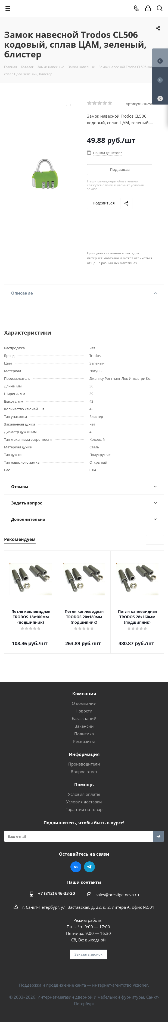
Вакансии (84, 726)
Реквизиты (84, 741)
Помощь (84, 785)
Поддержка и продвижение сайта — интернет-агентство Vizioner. (84, 985)
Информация (84, 754)
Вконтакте (75, 866)
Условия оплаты (84, 794)
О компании (84, 703)
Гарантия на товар (84, 809)
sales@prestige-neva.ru (117, 894)
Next (159, 540)
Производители (84, 764)
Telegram (89, 866)
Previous (150, 540)
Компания (84, 694)
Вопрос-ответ (84, 771)
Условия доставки (84, 801)
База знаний (84, 718)
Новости (84, 711)
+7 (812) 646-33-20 (56, 893)
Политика (84, 733)
